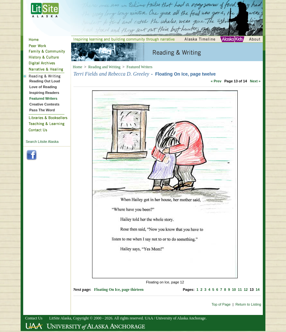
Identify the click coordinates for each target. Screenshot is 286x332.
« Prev (216, 81)
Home (77, 67)
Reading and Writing (104, 67)
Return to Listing (248, 304)
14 (258, 289)
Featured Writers (139, 67)
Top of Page (221, 304)
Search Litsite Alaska (42, 141)
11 (240, 289)
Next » (255, 81)
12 (246, 289)
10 (234, 289)
